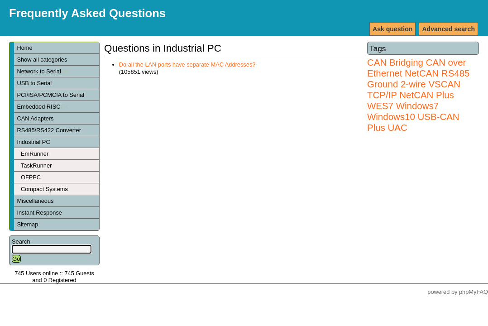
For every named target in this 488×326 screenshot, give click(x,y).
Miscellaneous (35, 200)
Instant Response (39, 212)
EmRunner (34, 153)
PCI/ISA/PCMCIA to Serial (50, 94)
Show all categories (42, 59)
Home (24, 47)
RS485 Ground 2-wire (418, 78)
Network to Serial (42, 71)
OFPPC (31, 177)
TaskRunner (36, 165)
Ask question (392, 29)
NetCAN (422, 73)
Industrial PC (33, 142)
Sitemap (27, 224)
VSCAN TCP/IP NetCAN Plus (413, 89)
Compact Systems (44, 189)
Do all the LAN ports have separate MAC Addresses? (187, 64)
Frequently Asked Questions (87, 13)
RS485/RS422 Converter (49, 130)
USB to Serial (34, 83)
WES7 (380, 106)
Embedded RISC (42, 106)
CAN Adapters (35, 118)
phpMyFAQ (473, 291)
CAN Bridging (395, 62)
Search (21, 241)
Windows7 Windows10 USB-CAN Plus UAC (413, 117)
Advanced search (448, 29)
